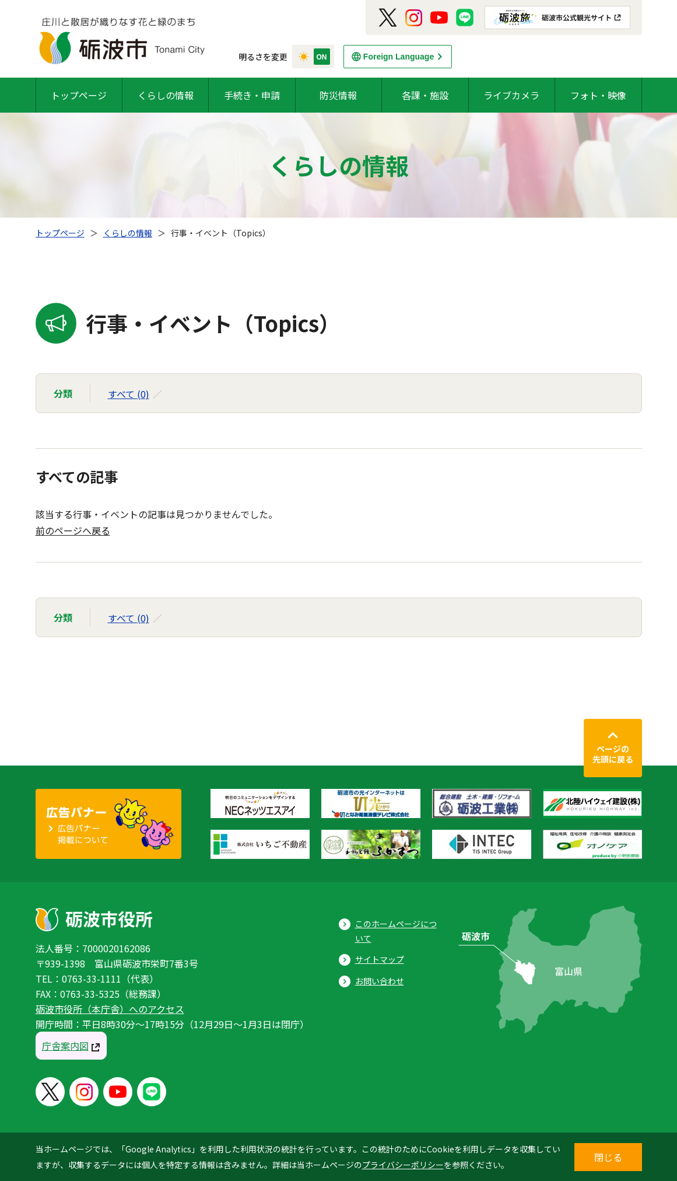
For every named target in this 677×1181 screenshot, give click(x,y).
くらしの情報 (166, 95)
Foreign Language (398, 56)
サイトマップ (379, 959)
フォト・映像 (598, 95)
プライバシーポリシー (403, 1164)
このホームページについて (396, 931)
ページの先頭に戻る (612, 754)
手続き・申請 (252, 95)
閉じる (608, 1157)
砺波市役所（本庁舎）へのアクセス (110, 1009)
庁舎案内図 (65, 1046)
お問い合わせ (379, 981)
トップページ (79, 95)
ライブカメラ (511, 95)
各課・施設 (425, 95)
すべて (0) (128, 394)
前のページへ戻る (73, 530)
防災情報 (338, 95)
